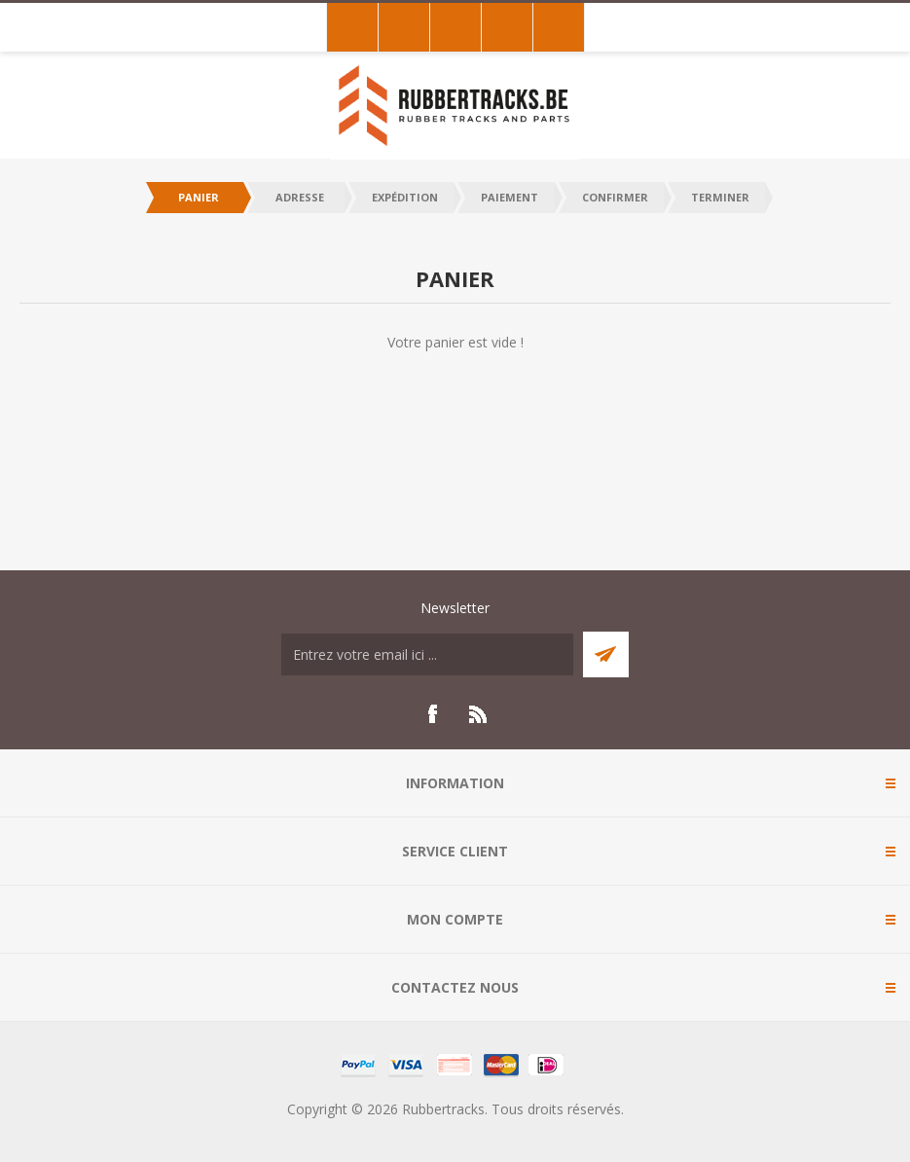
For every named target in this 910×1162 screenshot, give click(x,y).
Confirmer (615, 197)
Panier (198, 197)
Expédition (405, 197)
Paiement (509, 197)
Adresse (299, 197)
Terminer (720, 197)
